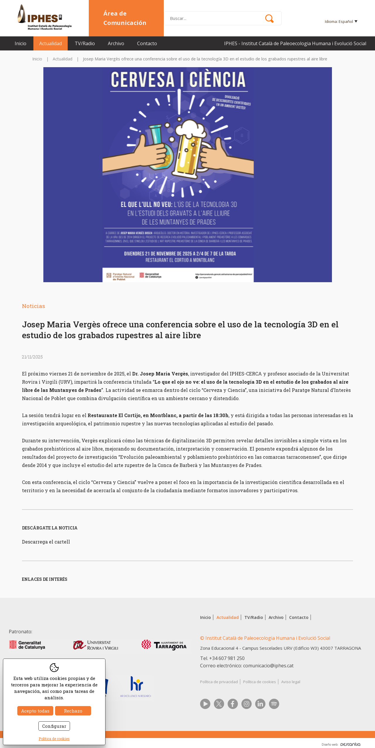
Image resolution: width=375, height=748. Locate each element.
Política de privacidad (219, 681)
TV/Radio (85, 43)
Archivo (116, 43)
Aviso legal (290, 681)
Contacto (147, 43)
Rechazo (73, 711)
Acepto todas (35, 711)
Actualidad (50, 43)
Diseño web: (341, 744)
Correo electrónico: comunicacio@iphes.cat (247, 665)
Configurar (54, 726)
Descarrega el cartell (46, 542)
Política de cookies (259, 681)
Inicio (20, 43)
